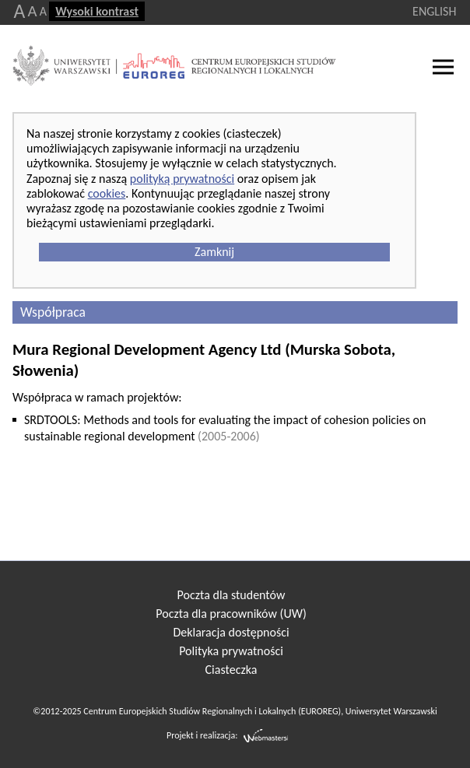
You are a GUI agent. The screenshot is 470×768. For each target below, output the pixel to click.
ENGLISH (434, 11)
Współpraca (53, 312)
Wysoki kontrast (97, 11)
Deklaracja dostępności (231, 632)
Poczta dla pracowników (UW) (231, 613)
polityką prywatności (182, 178)
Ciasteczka (231, 669)
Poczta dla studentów (231, 594)
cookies (107, 193)
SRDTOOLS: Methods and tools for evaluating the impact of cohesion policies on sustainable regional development (225, 428)
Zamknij (214, 251)
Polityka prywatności (231, 651)
